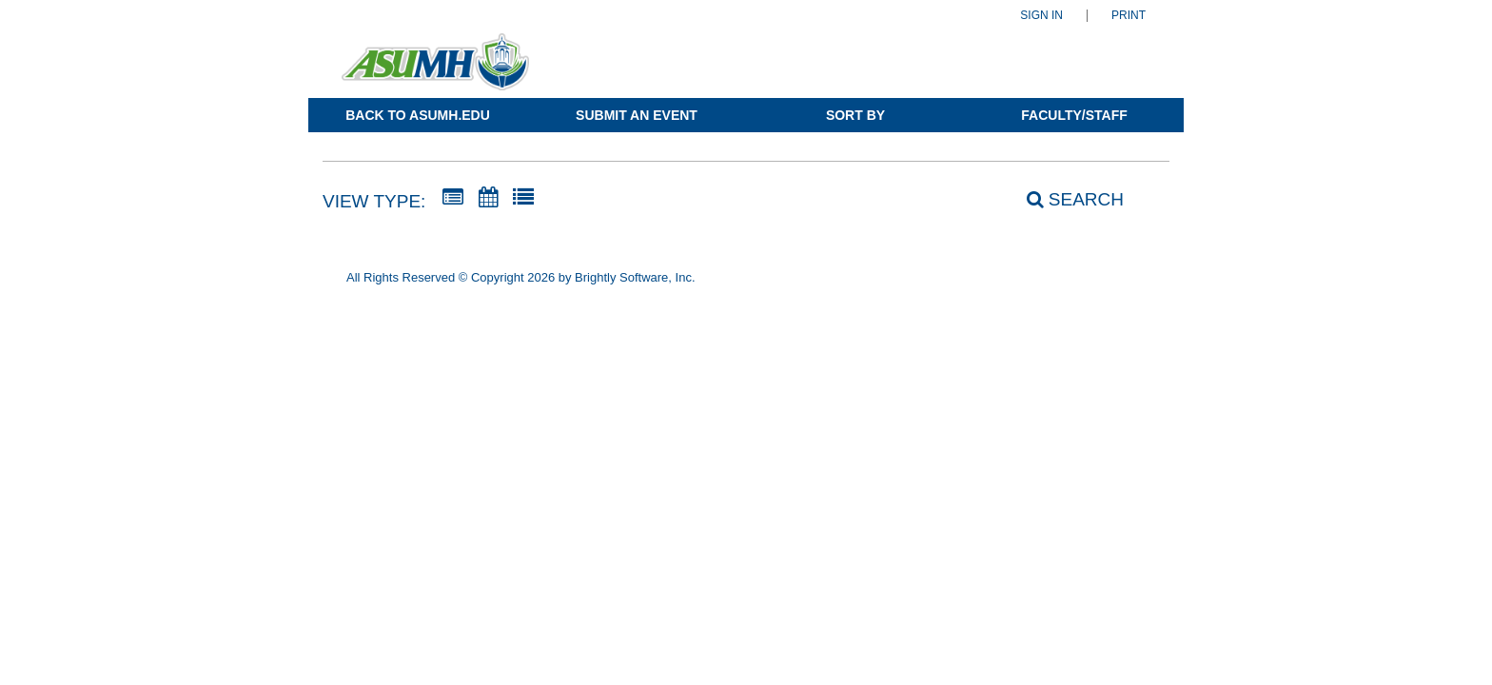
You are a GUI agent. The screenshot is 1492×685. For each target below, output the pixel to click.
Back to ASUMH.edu (417, 115)
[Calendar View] (488, 198)
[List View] (523, 198)
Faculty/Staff (1074, 115)
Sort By (855, 115)
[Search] (1065, 200)
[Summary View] (452, 198)
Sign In (1041, 16)
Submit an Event (636, 115)
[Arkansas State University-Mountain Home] (435, 70)
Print (1128, 16)
